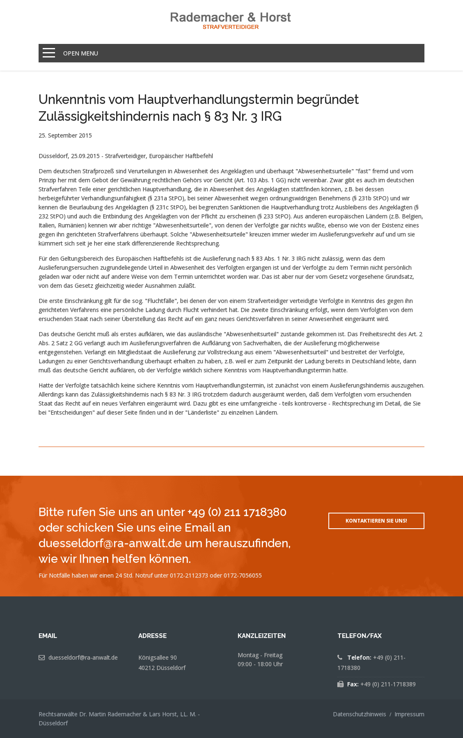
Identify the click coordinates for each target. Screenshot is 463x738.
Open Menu (80, 53)
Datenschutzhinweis (359, 714)
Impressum (409, 714)
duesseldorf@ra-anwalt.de (83, 657)
